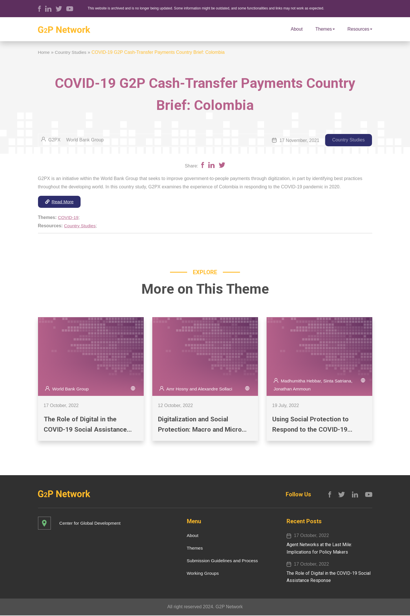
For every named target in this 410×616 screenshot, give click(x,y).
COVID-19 (68, 217)
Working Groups (201, 573)
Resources (359, 29)
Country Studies (71, 52)
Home (44, 52)
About (297, 29)
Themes (325, 29)
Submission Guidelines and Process (221, 561)
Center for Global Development (91, 524)
